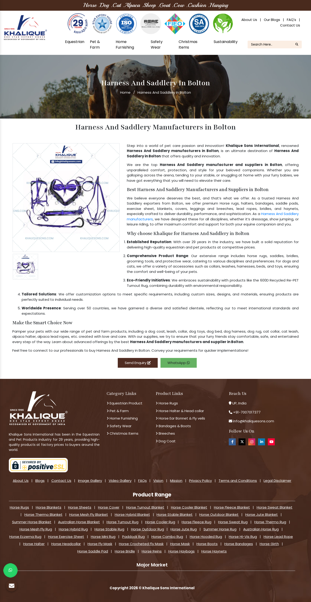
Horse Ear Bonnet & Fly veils (180, 418)
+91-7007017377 (247, 412)
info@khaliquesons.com (253, 421)
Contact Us (290, 25)
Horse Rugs (167, 403)
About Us (249, 19)
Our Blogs (272, 19)
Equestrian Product (124, 403)
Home (125, 92)
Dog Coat (166, 441)
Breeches (165, 433)
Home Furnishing (125, 44)
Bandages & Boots (173, 425)
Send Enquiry (138, 362)
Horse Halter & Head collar (180, 410)
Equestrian (74, 41)
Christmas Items (188, 44)
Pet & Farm (95, 44)
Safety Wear (157, 44)
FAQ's (291, 19)
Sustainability (226, 41)
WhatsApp (178, 362)
